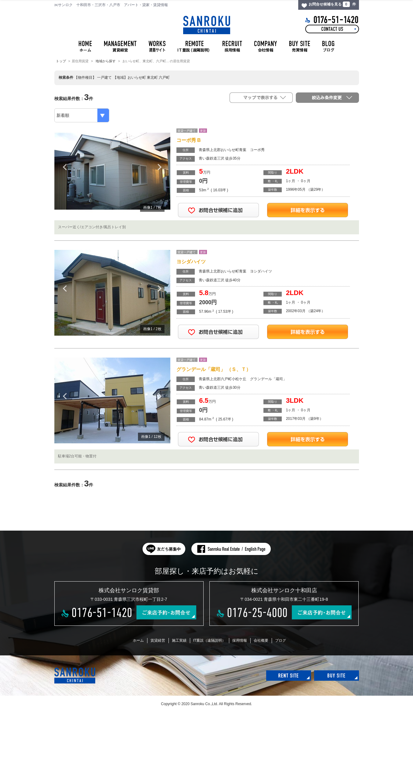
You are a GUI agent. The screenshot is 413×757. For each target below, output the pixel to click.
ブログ (280, 640)
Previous (65, 167)
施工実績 (179, 640)
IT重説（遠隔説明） (209, 640)
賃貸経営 (157, 640)
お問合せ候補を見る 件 (332, 4)
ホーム (138, 640)
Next (160, 167)
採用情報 (239, 640)
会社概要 (261, 640)
